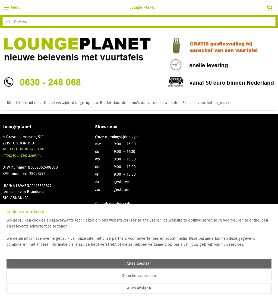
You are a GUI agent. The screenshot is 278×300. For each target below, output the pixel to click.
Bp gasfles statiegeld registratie (30, 268)
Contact (8, 243)
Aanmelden (109, 256)
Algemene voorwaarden (23, 255)
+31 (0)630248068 (110, 216)
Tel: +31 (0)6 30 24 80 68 (23, 149)
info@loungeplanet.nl (21, 155)
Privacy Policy (14, 261)
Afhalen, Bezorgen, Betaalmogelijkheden (37, 249)
